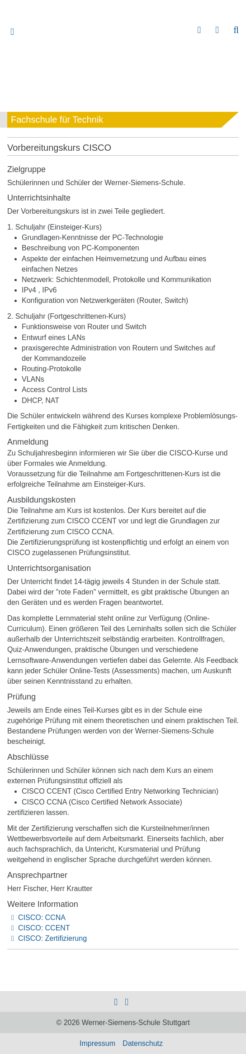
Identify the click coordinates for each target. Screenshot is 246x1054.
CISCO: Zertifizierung (52, 938)
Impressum (97, 1043)
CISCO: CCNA (42, 917)
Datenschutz (143, 1043)
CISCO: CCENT (44, 928)
